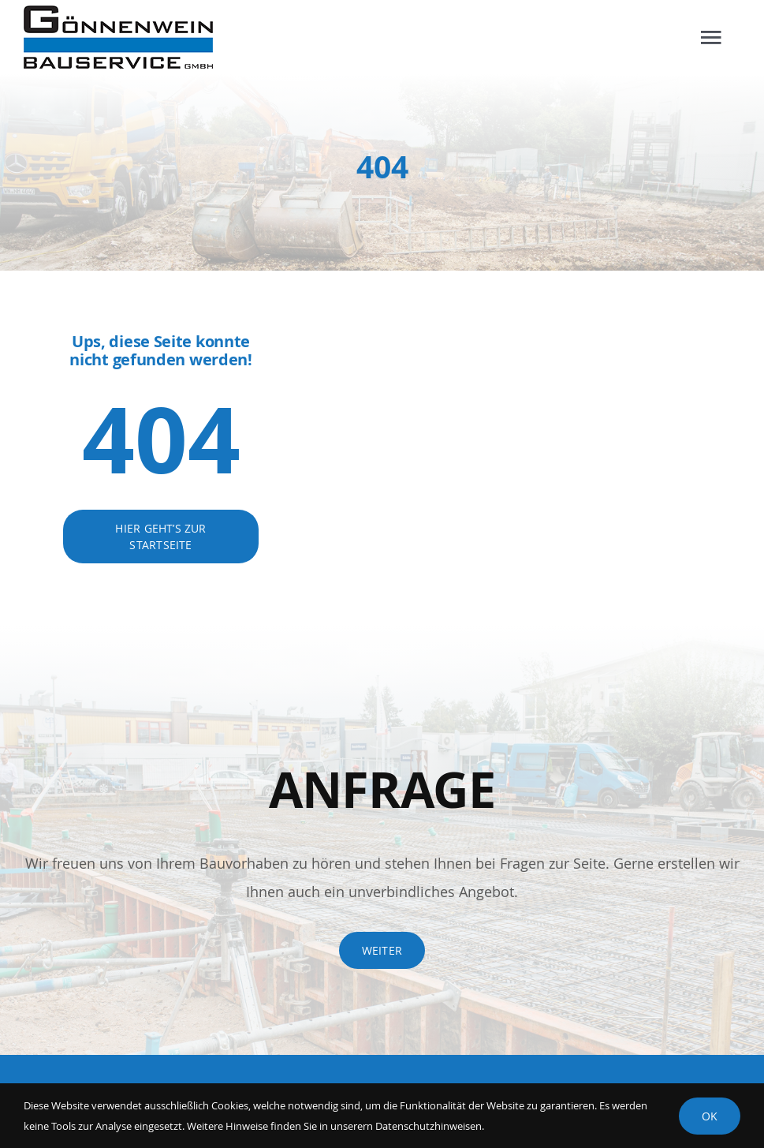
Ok (709, 1116)
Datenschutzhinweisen (428, 1126)
